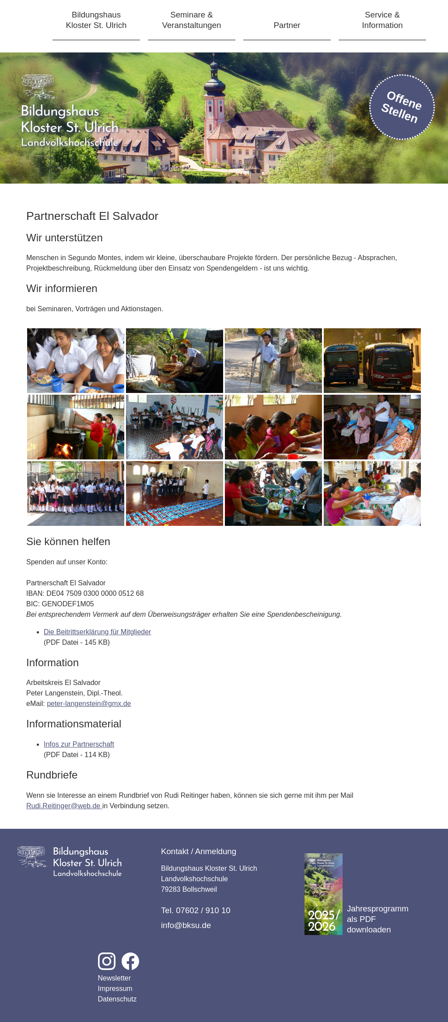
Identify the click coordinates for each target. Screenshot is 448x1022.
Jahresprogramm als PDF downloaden (356, 894)
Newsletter (114, 978)
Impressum (115, 988)
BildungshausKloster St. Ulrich (96, 20)
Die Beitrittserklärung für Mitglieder (97, 632)
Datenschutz (117, 999)
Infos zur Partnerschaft (79, 744)
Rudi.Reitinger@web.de (63, 806)
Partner (286, 25)
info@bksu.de (186, 925)
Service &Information (382, 20)
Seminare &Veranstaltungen (191, 20)
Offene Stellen (402, 107)
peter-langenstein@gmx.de (89, 703)
